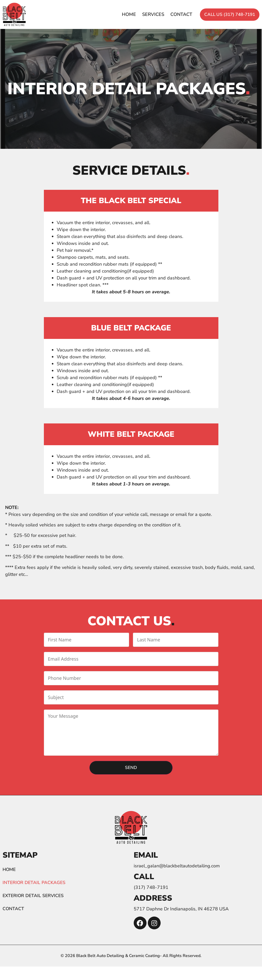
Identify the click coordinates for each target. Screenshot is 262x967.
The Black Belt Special (131, 200)
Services (145, 14)
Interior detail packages (35, 883)
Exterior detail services (34, 896)
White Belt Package (131, 434)
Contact (173, 14)
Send (131, 768)
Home (121, 14)
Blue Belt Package (131, 328)
